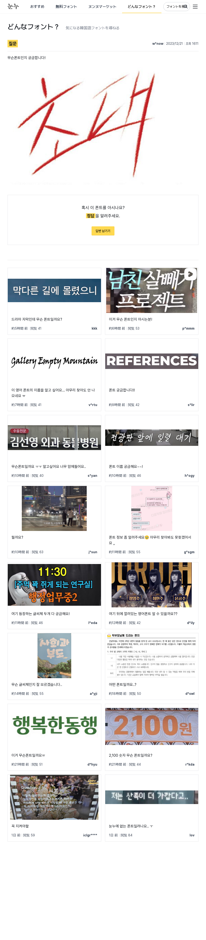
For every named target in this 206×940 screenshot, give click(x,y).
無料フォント (66, 6)
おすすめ (37, 6)
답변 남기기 (103, 231)
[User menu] (195, 6)
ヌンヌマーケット (102, 6)
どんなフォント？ (142, 6)
